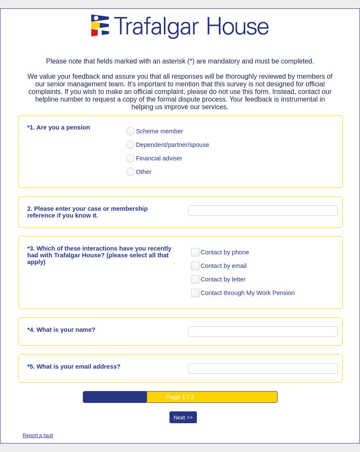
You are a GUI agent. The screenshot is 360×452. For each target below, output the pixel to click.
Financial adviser (159, 158)
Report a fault (38, 435)
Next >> (183, 417)
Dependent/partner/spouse (173, 144)
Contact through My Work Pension (248, 292)
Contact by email (224, 265)
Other (144, 171)
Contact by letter (223, 279)
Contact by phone (225, 252)
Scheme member (159, 131)
